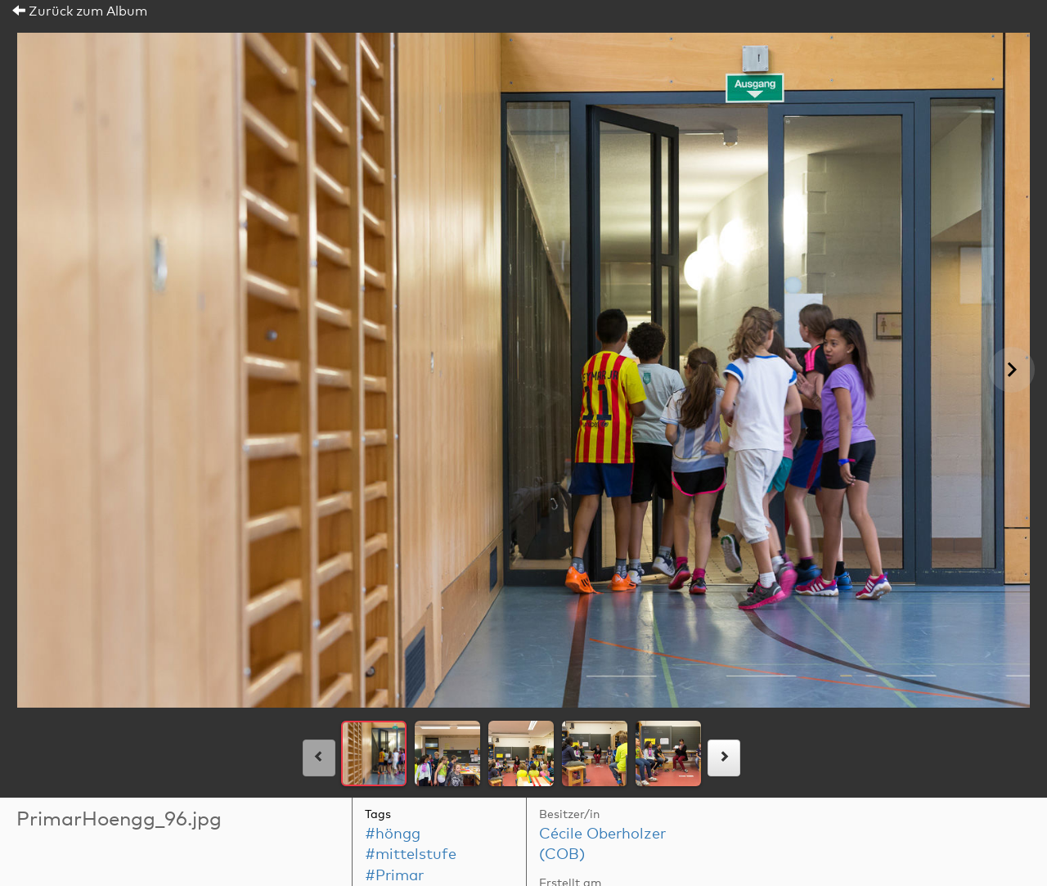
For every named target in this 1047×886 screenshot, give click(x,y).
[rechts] (724, 758)
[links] (319, 758)
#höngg (392, 834)
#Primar (394, 876)
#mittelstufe (410, 855)
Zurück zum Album (79, 11)
